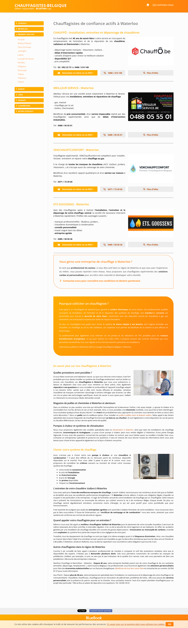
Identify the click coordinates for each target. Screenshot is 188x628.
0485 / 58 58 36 (112, 244)
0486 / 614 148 (113, 73)
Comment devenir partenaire (100, 611)
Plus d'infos (152, 73)
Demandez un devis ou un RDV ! (75, 73)
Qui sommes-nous (163, 5)
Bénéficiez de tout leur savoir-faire (129, 568)
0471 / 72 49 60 (112, 189)
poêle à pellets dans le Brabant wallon (135, 415)
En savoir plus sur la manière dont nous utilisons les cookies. (136, 624)
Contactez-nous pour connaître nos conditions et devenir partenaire (101, 280)
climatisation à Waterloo (123, 429)
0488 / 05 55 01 (112, 134)
